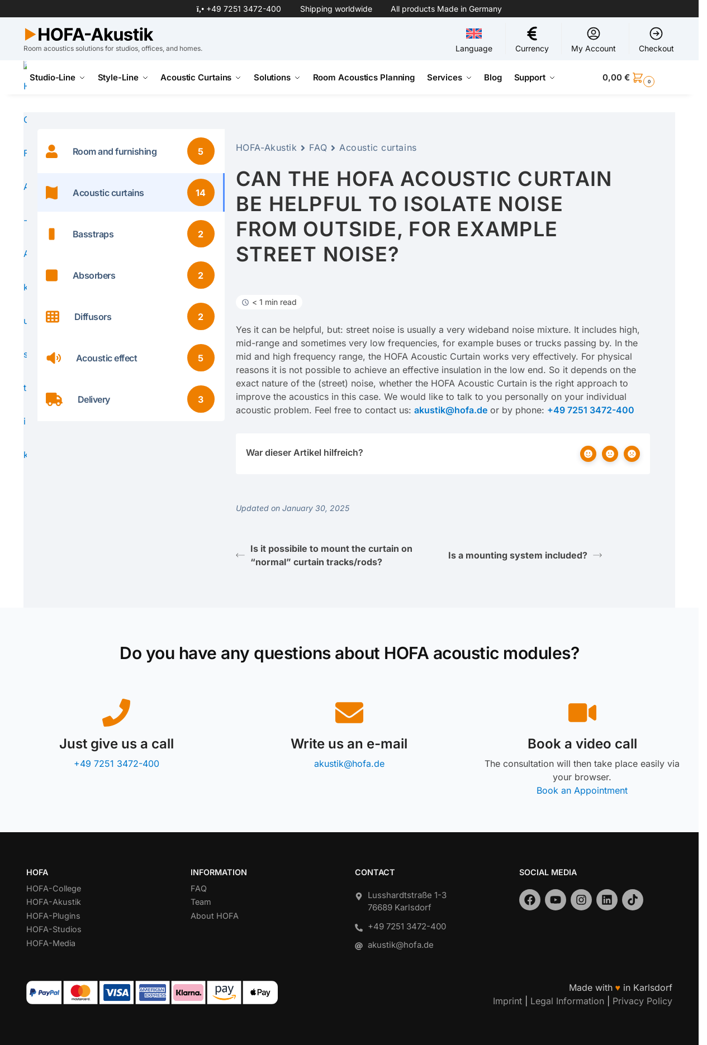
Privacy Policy (642, 1000)
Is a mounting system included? (525, 555)
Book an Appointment (582, 790)
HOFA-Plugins (53, 915)
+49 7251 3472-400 (243, 8)
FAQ (318, 147)
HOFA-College (53, 888)
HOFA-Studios (54, 929)
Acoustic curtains (378, 147)
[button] (638, 77)
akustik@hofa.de (349, 763)
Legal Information (567, 1000)
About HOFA (215, 915)
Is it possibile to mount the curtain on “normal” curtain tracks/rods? (324, 555)
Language (473, 39)
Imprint (507, 1000)
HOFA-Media (50, 943)
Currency (532, 39)
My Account (593, 39)
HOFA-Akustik (266, 147)
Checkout (656, 39)
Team (201, 901)
